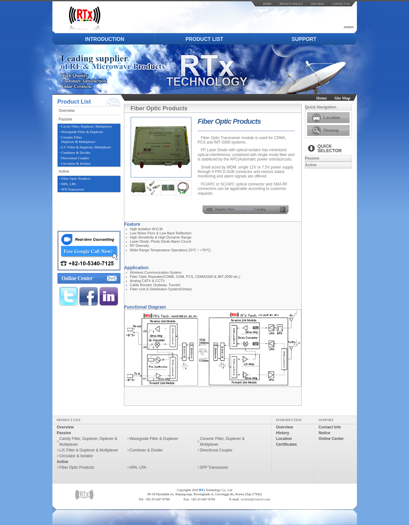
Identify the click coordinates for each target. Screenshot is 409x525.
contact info (330, 427)
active (64, 171)
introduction (104, 39)
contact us (341, 3)
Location (331, 117)
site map (317, 3)
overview (67, 110)
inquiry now (225, 209)
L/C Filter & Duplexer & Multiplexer (88, 450)
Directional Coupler (75, 158)
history (282, 433)
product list (204, 39)
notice (324, 433)
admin (348, 27)
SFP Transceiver (72, 189)
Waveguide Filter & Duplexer (82, 132)
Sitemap (331, 130)
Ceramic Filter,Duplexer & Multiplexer (78, 139)
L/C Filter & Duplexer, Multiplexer (86, 147)
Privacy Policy (291, 3)
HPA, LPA (68, 184)
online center (77, 278)
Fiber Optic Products (76, 178)
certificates (286, 444)
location (284, 438)
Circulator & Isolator (76, 163)
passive (65, 119)
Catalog (260, 209)
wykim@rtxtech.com (255, 499)
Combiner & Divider (76, 152)
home (267, 3)
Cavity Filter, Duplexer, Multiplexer (86, 126)
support (304, 39)
